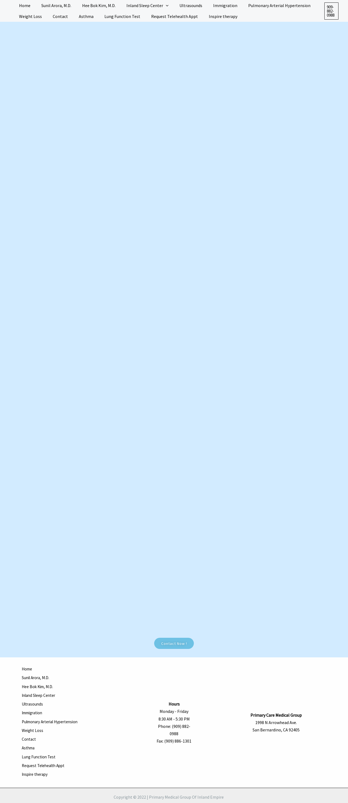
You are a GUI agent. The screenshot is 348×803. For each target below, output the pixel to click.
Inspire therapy (36, 758)
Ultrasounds (33, 698)
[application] (158, 5)
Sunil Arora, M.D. (37, 676)
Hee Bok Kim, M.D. (38, 684)
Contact (29, 728)
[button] (331, 11)
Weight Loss (33, 721)
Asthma (29, 735)
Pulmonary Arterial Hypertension (53, 713)
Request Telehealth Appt (45, 750)
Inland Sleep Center (40, 691)
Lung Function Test (40, 743)
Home (27, 669)
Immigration (34, 706)
